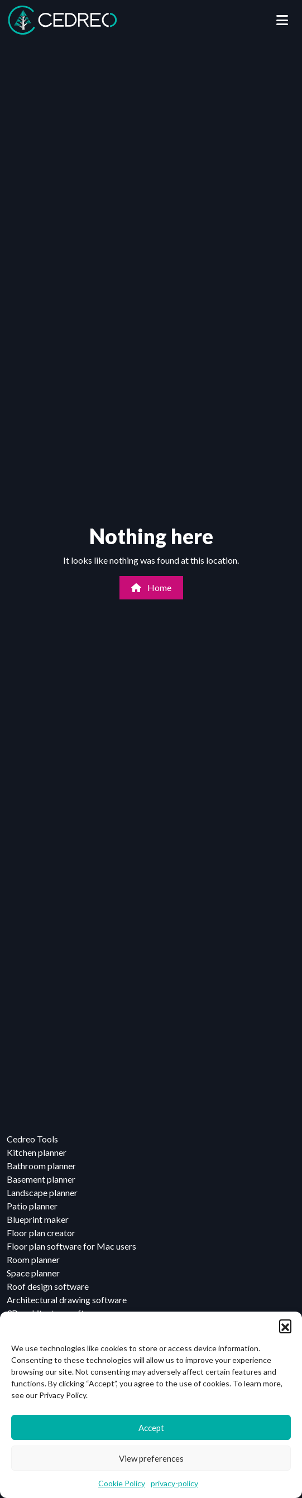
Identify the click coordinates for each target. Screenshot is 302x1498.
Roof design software (48, 1286)
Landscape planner (42, 1192)
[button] (285, 1325)
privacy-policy (174, 1483)
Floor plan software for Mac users (71, 1246)
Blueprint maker (38, 1219)
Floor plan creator (41, 1232)
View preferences (151, 1458)
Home (151, 587)
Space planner (33, 1272)
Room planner (33, 1259)
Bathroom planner (41, 1165)
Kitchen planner (36, 1152)
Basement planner (41, 1179)
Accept (151, 1428)
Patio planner (32, 1206)
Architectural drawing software (67, 1299)
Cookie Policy (121, 1483)
